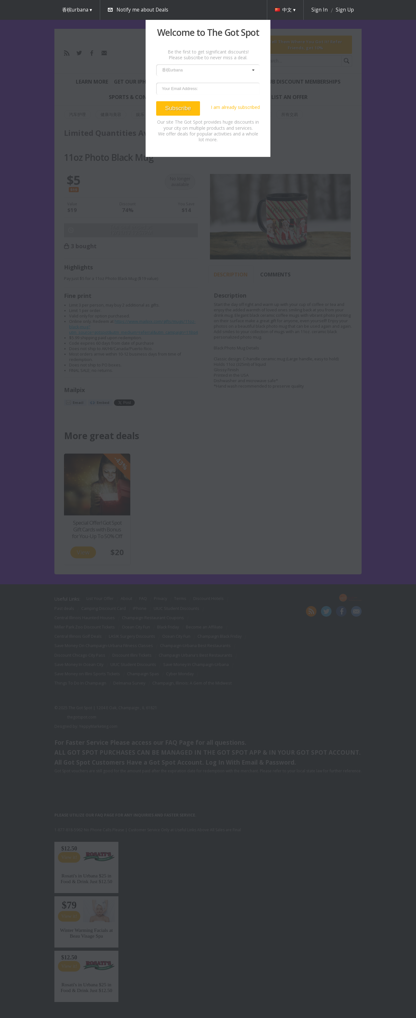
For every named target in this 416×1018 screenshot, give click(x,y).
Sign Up (345, 9)
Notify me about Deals (142, 9)
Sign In (319, 9)
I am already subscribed (235, 107)
